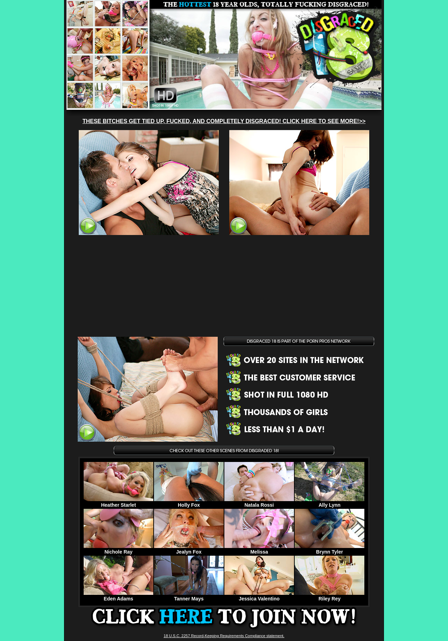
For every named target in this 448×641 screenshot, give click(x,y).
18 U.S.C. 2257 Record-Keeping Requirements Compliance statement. (224, 636)
